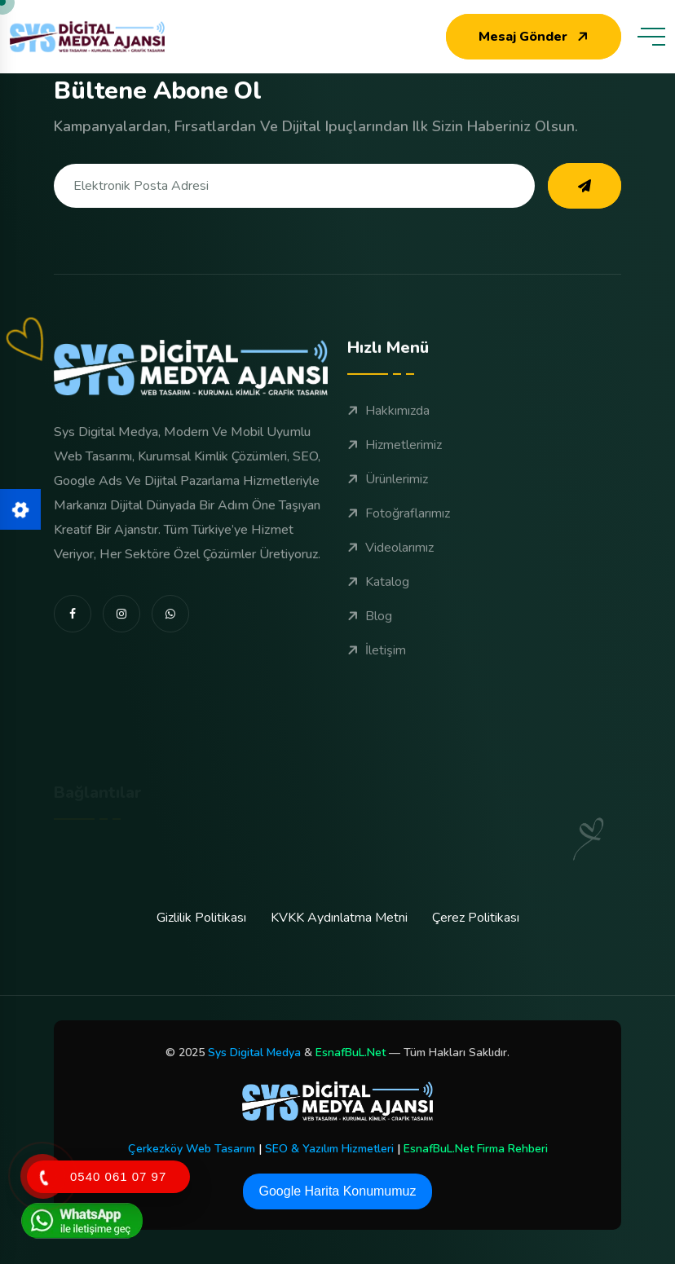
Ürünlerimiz (387, 489)
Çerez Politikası (475, 918)
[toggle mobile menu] (651, 37)
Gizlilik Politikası (201, 918)
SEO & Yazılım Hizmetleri (329, 1148)
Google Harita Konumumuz (338, 1191)
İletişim (376, 660)
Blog (369, 626)
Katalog (378, 592)
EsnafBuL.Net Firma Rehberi (476, 1148)
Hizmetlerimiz (394, 455)
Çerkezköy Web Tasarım (191, 1148)
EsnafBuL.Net (350, 1052)
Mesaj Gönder (535, 37)
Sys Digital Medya (254, 1052)
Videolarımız (390, 557)
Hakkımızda (388, 420)
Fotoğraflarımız (398, 523)
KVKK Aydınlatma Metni (339, 918)
